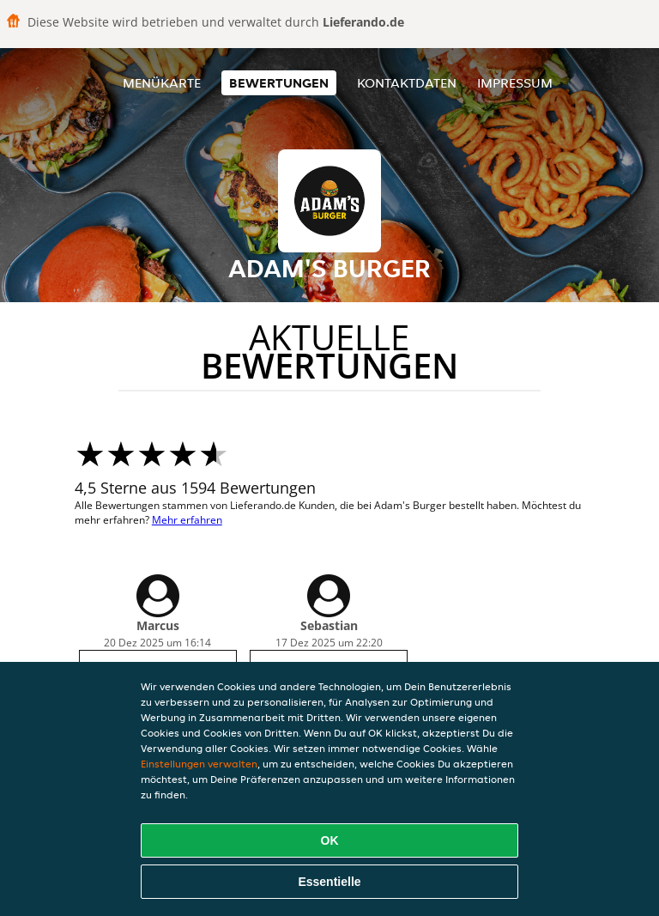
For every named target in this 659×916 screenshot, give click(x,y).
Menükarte (162, 83)
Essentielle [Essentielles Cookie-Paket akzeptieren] (329, 882)
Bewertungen (279, 83)
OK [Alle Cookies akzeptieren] (330, 840)
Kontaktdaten (406, 83)
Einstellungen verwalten (199, 763)
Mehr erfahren (187, 520)
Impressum (515, 83)
